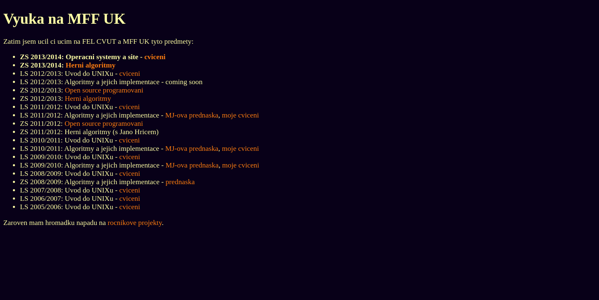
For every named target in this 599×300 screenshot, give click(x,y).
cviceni (155, 57)
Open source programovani (104, 90)
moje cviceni (240, 115)
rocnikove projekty (135, 223)
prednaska (180, 182)
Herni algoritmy (91, 65)
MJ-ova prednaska (191, 115)
